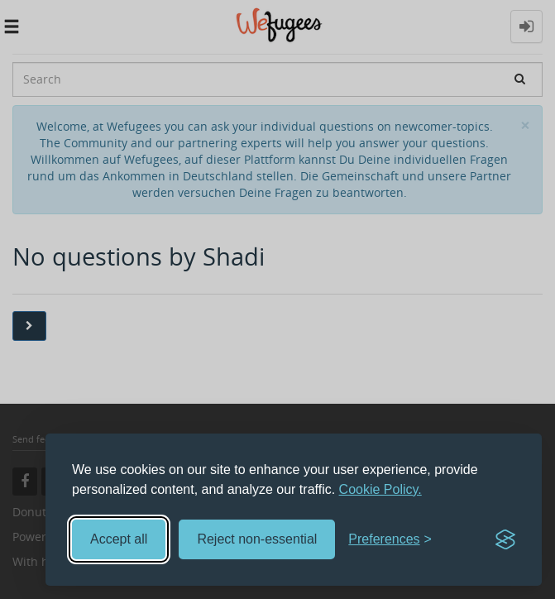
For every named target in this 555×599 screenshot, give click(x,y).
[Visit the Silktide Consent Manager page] (505, 539)
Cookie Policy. (380, 489)
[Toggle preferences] (390, 539)
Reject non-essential (257, 539)
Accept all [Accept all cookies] (118, 539)
